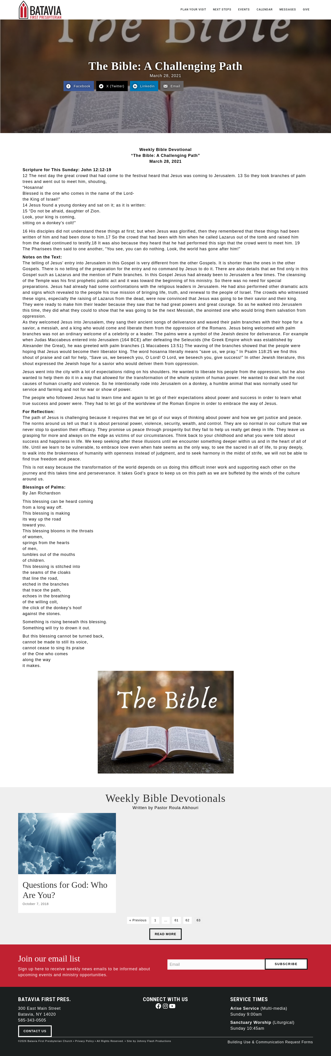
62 (188, 920)
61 (176, 920)
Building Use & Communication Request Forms (270, 1042)
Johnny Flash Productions (154, 1040)
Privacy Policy (84, 1040)
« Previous (138, 920)
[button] (159, 1005)
